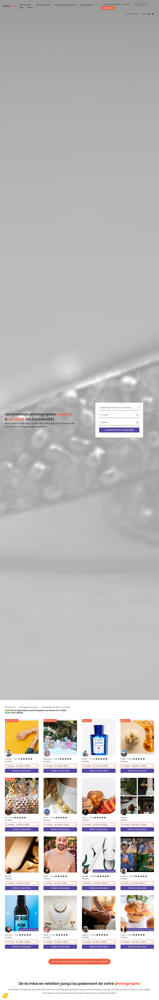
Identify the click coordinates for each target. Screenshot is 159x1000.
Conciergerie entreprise (65, 5)
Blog (21, 7)
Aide (30, 7)
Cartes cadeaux (86, 5)
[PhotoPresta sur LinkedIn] (152, 14)
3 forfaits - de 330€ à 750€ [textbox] (134, 942)
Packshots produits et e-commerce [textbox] (115, 407)
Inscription (108, 8)
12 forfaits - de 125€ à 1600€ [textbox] (95, 883)
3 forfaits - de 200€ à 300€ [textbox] (95, 824)
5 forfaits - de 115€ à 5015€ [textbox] (17, 824)
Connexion (141, 4)
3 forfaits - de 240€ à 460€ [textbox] (134, 824)
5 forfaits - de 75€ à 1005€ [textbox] (133, 883)
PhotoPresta (10, 707)
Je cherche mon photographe (119, 430)
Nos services (26, 5)
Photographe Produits (28, 707)
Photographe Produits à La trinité (55, 707)
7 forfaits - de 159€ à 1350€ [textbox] (57, 766)
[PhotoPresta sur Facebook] (143, 14)
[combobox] (119, 407)
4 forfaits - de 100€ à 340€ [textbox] (18, 883)
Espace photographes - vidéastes (117, 4)
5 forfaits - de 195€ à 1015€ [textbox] (56, 942)
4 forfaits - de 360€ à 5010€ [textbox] (134, 766)
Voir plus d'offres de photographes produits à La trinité (79, 961)
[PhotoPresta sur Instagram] (146, 14)
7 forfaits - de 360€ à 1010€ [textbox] (18, 766)
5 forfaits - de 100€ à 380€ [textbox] (95, 942)
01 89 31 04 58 (133, 14)
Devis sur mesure (43, 5)
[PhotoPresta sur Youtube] (149, 14)
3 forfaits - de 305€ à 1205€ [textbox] (57, 824)
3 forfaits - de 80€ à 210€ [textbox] (56, 883)
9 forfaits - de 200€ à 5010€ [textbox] (95, 766)
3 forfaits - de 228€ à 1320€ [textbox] (18, 942)
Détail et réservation (22, 770)
